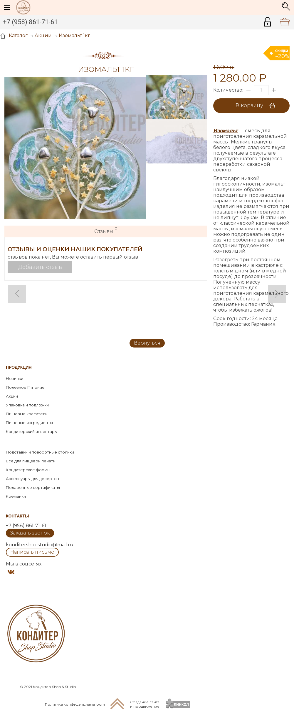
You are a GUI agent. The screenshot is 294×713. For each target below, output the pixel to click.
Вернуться (147, 343)
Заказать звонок (30, 533)
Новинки (14, 378)
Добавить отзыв (40, 267)
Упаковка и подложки (27, 405)
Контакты (17, 516)
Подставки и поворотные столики (40, 452)
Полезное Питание (25, 387)
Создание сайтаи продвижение (144, 704)
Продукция (19, 367)
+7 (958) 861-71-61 (30, 22)
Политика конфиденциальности (75, 704)
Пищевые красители (27, 413)
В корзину (257, 105)
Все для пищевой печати (31, 461)
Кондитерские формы (28, 469)
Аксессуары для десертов (32, 478)
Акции (12, 396)
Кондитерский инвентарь (31, 431)
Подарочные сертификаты (33, 487)
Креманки (16, 496)
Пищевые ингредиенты (29, 422)
